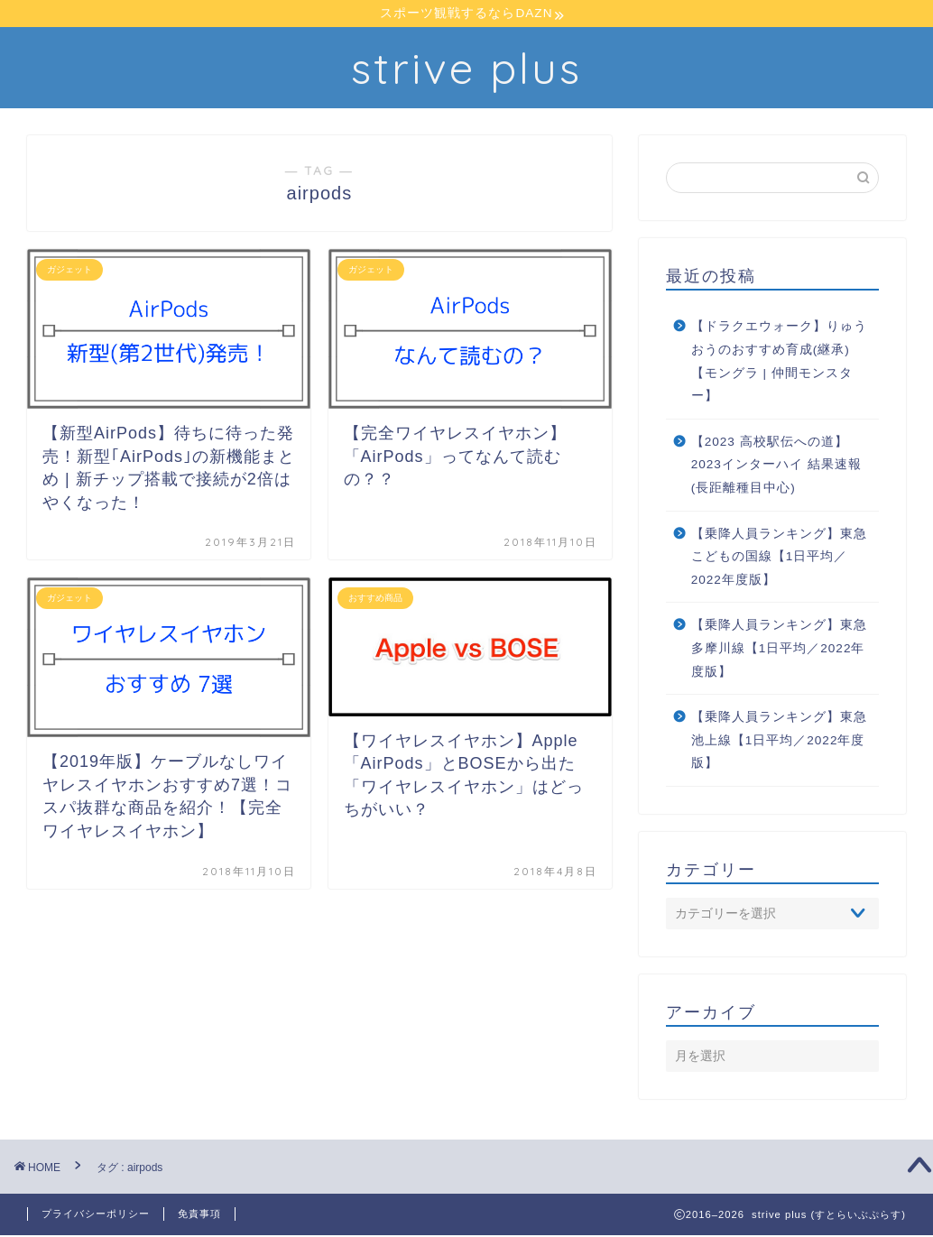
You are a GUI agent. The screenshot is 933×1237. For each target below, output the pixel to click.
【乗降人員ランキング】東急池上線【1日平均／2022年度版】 (779, 742)
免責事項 (199, 1215)
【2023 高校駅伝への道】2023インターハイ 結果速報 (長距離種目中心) (776, 466)
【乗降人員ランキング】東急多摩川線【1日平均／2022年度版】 (779, 650)
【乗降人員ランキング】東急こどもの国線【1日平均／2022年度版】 (779, 558)
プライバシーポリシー (96, 1215)
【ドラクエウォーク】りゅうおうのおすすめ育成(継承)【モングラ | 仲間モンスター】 (779, 363)
